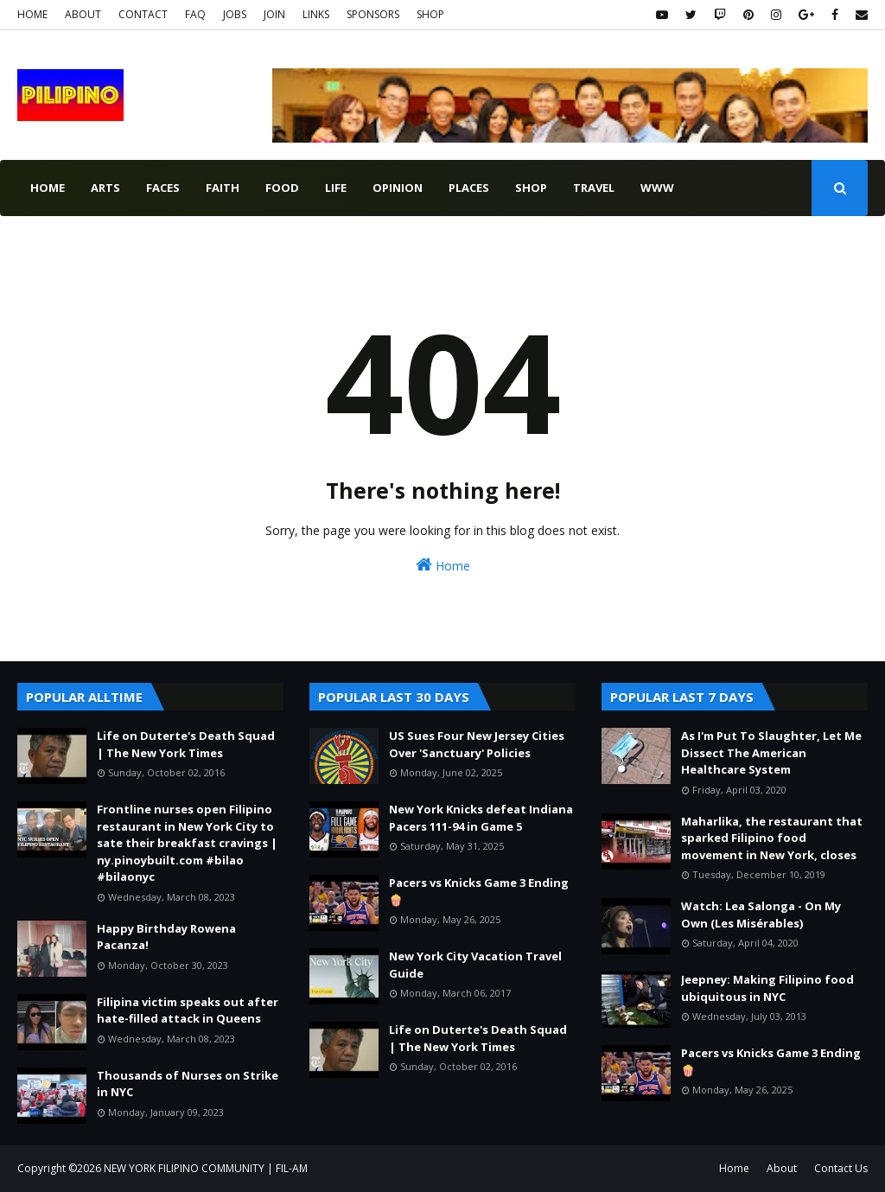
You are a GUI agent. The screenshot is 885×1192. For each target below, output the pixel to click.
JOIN (274, 14)
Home (443, 565)
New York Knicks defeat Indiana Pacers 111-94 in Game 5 (481, 817)
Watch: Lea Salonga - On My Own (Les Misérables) (761, 914)
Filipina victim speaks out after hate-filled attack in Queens (187, 1010)
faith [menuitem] (222, 187)
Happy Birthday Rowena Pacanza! (166, 937)
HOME (32, 14)
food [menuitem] (282, 187)
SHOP (430, 14)
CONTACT (143, 14)
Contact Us (841, 1168)
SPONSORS (373, 14)
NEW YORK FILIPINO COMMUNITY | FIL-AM (206, 1168)
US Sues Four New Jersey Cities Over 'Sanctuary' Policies (476, 744)
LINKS (315, 14)
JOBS (234, 14)
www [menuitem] (657, 187)
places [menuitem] (469, 187)
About (782, 1168)
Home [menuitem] (47, 187)
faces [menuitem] (163, 187)
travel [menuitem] (593, 187)
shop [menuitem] (531, 187)
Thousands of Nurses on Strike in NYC (187, 1084)
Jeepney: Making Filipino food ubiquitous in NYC (767, 988)
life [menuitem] (336, 187)
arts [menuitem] (105, 187)
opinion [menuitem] (397, 187)
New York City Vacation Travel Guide (475, 964)
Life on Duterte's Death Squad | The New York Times (186, 744)
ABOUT (83, 14)
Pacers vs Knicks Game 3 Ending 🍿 (479, 891)
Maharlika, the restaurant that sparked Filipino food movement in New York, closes (772, 838)
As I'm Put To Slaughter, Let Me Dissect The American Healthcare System (771, 752)
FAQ (195, 14)
